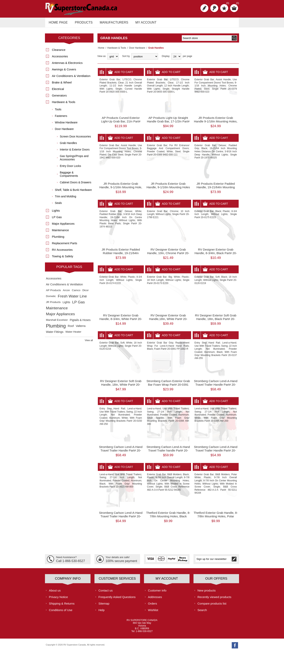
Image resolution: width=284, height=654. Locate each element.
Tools (58, 111)
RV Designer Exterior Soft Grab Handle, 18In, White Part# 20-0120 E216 (120, 386)
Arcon (66, 292)
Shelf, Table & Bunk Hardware (73, 192)
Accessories (60, 58)
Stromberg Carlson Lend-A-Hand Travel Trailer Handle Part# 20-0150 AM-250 (120, 452)
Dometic (51, 298)
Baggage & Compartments (69, 176)
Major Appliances (63, 225)
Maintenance (60, 232)
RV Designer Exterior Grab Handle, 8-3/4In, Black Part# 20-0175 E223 (215, 255)
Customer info (157, 592)
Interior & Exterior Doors (75, 151)
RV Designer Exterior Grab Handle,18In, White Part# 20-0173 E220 (168, 321)
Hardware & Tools (115, 50)
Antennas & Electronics (67, 65)
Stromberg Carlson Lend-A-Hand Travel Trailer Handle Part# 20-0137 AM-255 (215, 386)
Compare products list (211, 605)
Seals (58, 205)
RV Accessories (62, 252)
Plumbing (58, 238)
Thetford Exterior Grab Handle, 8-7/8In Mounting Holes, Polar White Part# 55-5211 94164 (216, 518)
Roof (71, 328)
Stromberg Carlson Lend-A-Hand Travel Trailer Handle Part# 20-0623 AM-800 (120, 518)
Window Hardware (66, 124)
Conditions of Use (60, 612)
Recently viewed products (214, 599)
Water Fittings (54, 334)
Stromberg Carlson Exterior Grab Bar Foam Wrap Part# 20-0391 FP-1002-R (168, 386)
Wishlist (153, 612)
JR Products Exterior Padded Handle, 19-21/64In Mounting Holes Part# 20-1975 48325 (215, 189)
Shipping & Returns (61, 605)
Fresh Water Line (72, 298)
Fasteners (61, 118)
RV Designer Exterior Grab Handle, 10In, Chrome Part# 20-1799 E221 (168, 255)
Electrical (58, 91)
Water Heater (73, 333)
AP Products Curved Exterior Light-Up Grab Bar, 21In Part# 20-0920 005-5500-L (120, 123)
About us (55, 592)
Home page (57, 23)
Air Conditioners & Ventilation (71, 78)
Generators (59, 97)
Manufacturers (111, 23)
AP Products (53, 292)
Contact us (105, 592)
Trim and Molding (65, 198)
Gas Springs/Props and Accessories (74, 160)
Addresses (155, 599)
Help (101, 612)
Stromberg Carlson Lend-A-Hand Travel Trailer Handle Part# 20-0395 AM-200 (215, 452)
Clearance (58, 52)
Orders (152, 605)
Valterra (80, 328)
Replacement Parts (64, 245)
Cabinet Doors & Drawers (75, 184)
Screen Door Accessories (75, 138)
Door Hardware (136, 50)
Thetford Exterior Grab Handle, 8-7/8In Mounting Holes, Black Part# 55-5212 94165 (168, 518)
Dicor (85, 292)
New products (206, 592)
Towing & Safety (62, 258)
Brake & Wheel (62, 84)
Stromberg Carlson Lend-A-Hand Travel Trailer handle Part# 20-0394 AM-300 (168, 452)
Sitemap (103, 605)
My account (142, 23)
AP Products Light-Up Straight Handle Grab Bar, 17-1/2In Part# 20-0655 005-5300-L (168, 123)
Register (204, 8)
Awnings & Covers (64, 71)
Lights (56, 212)
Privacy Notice (58, 599)
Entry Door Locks (70, 168)
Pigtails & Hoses (80, 322)
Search (202, 612)
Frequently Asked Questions (117, 599)
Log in (214, 8)
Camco (76, 292)
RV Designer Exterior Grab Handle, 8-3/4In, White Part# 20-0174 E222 (120, 321)
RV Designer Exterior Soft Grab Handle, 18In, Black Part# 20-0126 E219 (215, 321)
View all (89, 342)
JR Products (53, 304)
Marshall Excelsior (57, 322)
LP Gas (57, 219)
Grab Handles (68, 145)
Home (100, 50)
